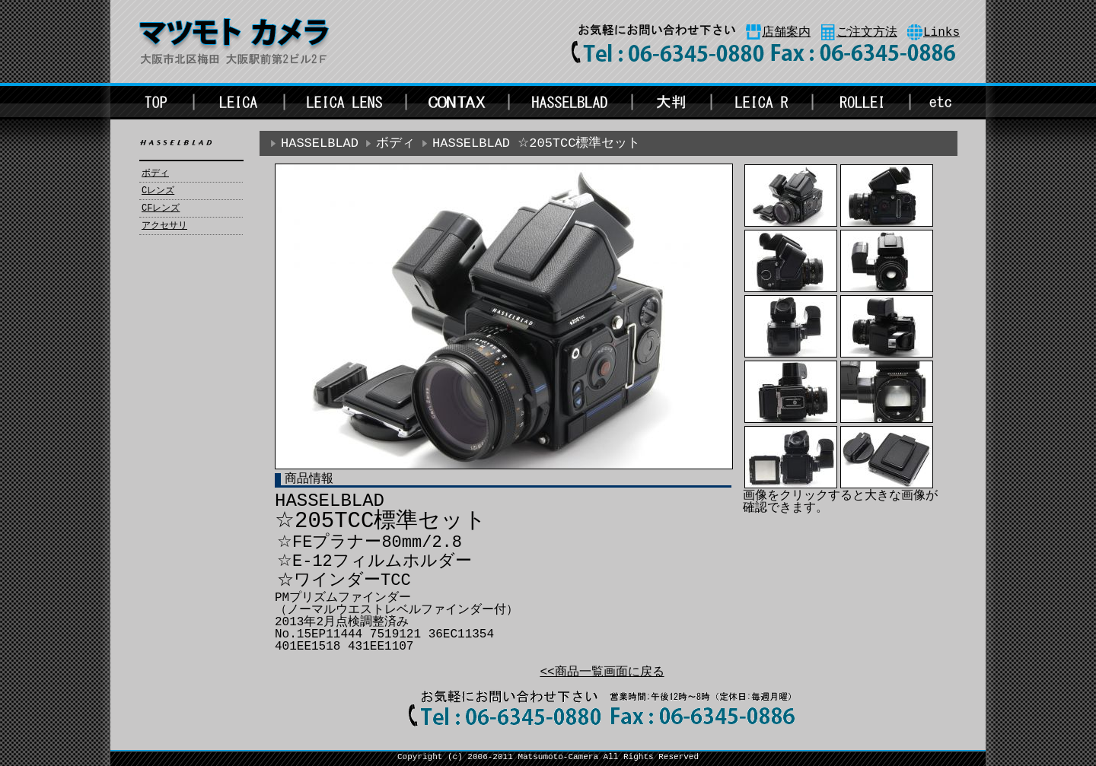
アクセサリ (164, 225)
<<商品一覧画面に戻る (602, 672)
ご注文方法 (866, 32)
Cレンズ (158, 190)
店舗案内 (786, 32)
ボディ (155, 173)
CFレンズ (161, 208)
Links (941, 32)
